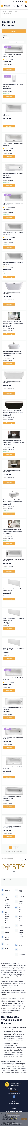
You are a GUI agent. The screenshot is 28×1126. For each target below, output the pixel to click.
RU (12, 879)
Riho (20, 918)
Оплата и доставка (14, 1103)
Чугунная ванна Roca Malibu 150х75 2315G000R (13, 738)
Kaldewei (21, 896)
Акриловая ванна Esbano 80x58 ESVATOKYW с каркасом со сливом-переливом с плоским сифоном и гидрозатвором (13, 382)
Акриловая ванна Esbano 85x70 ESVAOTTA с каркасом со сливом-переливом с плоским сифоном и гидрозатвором (12, 293)
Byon (6, 923)
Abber (7, 895)
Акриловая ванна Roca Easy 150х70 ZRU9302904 (13, 263)
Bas (6, 912)
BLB (6, 920)
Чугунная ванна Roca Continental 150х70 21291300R (12, 797)
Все (4, 879)
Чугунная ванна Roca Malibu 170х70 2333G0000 (13, 678)
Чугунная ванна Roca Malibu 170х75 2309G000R (13, 144)
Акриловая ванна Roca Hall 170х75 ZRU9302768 (12, 114)
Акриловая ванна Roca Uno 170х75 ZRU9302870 (13, 174)
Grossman (8, 944)
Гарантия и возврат (14, 1106)
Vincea (20, 934)
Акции (14, 1108)
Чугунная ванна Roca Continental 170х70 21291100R (12, 55)
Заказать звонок (14, 1091)
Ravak (20, 916)
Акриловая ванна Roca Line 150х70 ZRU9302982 (13, 85)
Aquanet (7, 905)
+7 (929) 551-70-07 (18, 2)
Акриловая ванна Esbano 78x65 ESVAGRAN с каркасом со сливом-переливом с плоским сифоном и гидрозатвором (12, 501)
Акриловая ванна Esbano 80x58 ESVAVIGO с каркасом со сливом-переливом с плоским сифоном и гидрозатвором (12, 352)
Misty (14, 871)
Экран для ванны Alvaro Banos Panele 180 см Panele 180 (13, 589)
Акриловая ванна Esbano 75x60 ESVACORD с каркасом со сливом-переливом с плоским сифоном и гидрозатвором (13, 530)
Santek (21, 925)
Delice (7, 932)
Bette (6, 918)
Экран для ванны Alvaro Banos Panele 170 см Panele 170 (13, 619)
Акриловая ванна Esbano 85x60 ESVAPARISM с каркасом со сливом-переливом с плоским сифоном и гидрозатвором (13, 322)
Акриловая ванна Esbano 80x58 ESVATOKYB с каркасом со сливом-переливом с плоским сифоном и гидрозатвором (13, 411)
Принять (24, 1119)
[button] (21, 859)
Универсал (22, 954)
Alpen (6, 897)
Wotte (20, 945)
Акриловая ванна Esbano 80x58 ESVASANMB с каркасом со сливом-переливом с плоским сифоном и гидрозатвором (13, 471)
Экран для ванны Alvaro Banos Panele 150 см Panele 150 (13, 649)
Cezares (7, 927)
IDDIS (7, 948)
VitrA (20, 940)
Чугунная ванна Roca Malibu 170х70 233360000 (13, 708)
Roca (20, 921)
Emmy (7, 937)
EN (10, 879)
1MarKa (7, 890)
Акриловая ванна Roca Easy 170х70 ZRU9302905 (13, 233)
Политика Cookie (15, 1124)
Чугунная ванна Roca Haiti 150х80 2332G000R (12, 767)
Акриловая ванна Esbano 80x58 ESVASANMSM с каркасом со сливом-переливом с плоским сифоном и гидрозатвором (13, 441)
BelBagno (7, 914)
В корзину (9, 69)
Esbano (7, 939)
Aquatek (7, 907)
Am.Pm (7, 903)
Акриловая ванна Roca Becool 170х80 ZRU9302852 (13, 560)
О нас (14, 1101)
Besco (7, 916)
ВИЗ (20, 950)
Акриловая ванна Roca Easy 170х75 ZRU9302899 (13, 203)
